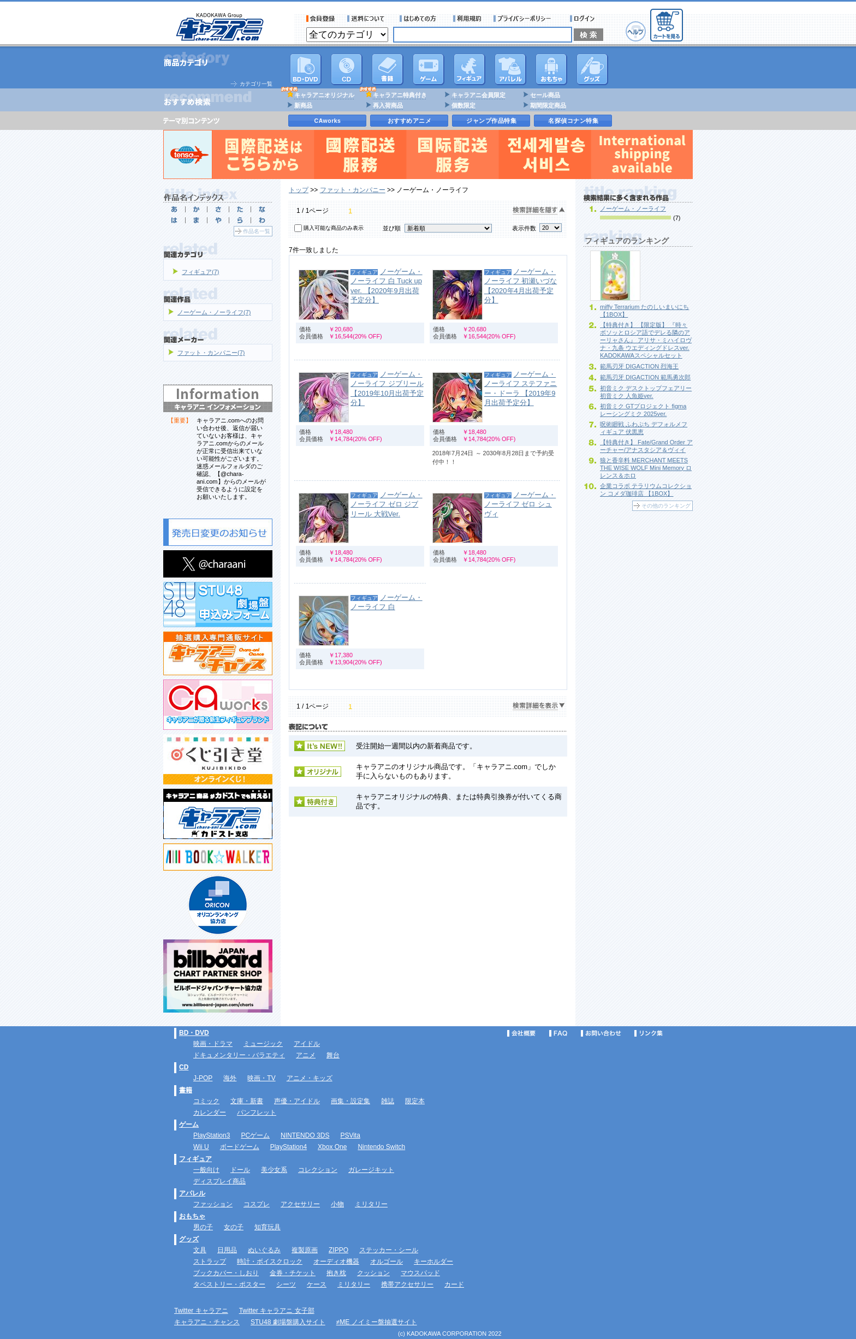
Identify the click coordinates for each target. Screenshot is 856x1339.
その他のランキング (666, 506)
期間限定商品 (548, 105)
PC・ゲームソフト (428, 69)
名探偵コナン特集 (573, 120)
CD (346, 69)
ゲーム (189, 1124)
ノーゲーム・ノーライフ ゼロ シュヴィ (520, 504)
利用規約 (467, 18)
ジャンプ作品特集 (491, 120)
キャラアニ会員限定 (478, 95)
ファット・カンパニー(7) (211, 352)
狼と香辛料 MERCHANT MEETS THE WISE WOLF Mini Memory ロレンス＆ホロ (646, 468)
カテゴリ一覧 (256, 84)
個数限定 (463, 105)
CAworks (327, 120)
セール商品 (545, 95)
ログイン (584, 18)
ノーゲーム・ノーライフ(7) (214, 312)
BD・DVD (194, 1033)
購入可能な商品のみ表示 (334, 228)
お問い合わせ (601, 1033)
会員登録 (320, 18)
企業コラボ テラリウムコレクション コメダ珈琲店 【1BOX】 (646, 490)
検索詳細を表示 (539, 706)
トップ (298, 190)
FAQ (558, 1033)
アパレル (510, 69)
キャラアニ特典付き (400, 95)
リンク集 (648, 1033)
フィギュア (469, 69)
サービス (420, 18)
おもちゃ (551, 69)
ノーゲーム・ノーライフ (633, 208)
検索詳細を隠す (539, 210)
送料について (367, 18)
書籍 (387, 69)
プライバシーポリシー (526, 18)
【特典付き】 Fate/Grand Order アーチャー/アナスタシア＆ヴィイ (646, 446)
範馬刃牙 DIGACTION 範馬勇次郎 (645, 377)
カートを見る (666, 25)
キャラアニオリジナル (324, 95)
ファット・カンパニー (352, 190)
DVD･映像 (306, 69)
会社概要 (521, 1033)
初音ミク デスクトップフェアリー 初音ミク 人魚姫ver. (646, 392)
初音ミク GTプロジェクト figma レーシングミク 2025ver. (643, 410)
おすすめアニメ (410, 120)
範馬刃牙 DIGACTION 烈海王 (639, 366)
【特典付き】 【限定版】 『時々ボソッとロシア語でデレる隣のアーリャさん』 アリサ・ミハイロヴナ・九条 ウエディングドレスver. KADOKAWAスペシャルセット (646, 340)
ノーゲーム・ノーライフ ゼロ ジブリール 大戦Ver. (386, 504)
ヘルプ (636, 31)
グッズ (592, 69)
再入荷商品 (388, 105)
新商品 (303, 105)
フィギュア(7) (200, 272)
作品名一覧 (256, 231)
